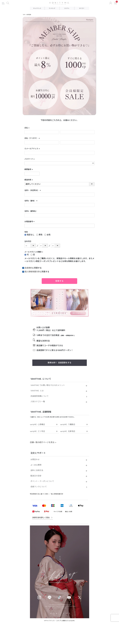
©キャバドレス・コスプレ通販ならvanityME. (59, 620)
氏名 (27, 128)
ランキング (52, 8)
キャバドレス (37, 8)
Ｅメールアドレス (32, 148)
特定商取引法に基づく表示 (39, 494)
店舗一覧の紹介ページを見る (43, 442)
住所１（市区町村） (32, 190)
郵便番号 (28, 169)
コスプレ (67, 8)
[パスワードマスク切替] (93, 163)
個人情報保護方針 (32, 271)
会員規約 (28, 268)
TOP (24, 14)
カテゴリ (81, 8)
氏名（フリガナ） (32, 138)
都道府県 (28, 180)
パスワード (29, 159)
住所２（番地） (31, 201)
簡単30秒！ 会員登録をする (59, 362)
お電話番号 (29, 221)
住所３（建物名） (30, 211)
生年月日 (27, 241)
